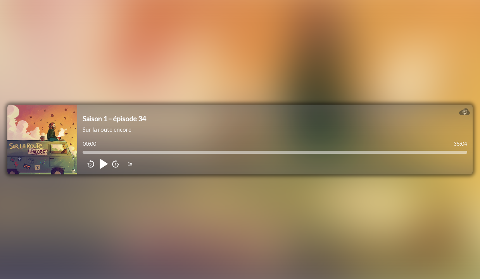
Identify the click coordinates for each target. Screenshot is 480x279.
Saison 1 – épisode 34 (114, 118)
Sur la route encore (107, 129)
